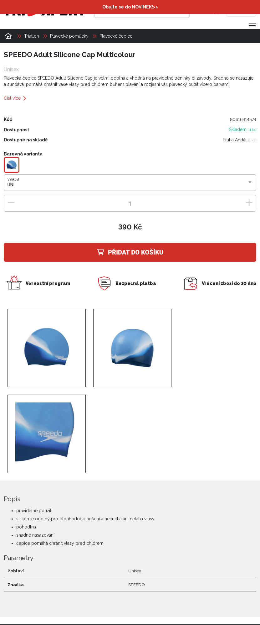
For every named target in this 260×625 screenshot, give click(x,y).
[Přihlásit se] (203, 11)
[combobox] (130, 184)
